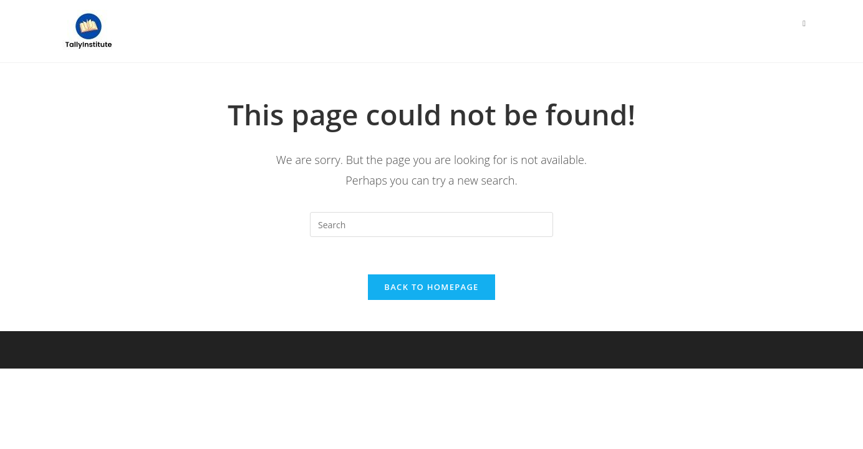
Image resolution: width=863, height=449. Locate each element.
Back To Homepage (431, 286)
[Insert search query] (431, 224)
